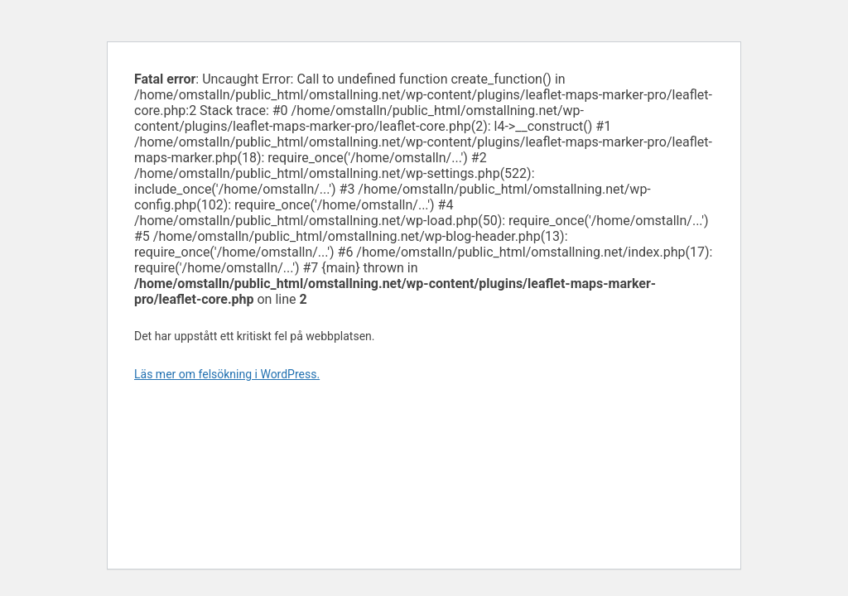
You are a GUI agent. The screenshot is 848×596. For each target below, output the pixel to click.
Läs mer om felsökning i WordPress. (227, 374)
